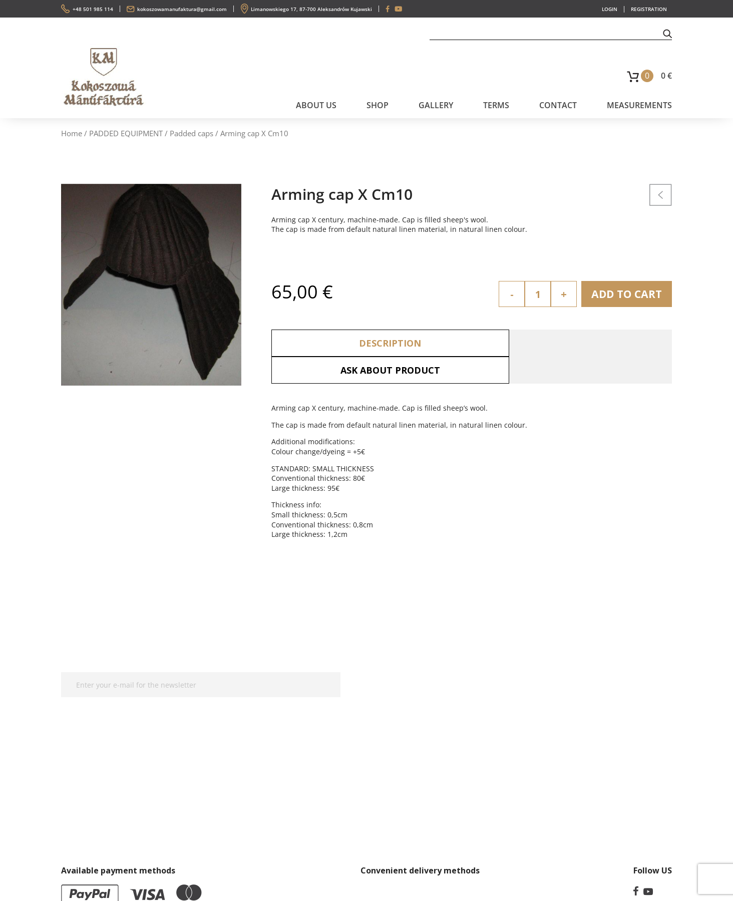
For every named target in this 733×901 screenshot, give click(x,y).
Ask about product (572, 343)
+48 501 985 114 (93, 9)
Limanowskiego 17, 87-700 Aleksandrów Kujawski (311, 9)
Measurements (639, 105)
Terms (496, 105)
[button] (667, 33)
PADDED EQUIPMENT (126, 133)
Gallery (436, 105)
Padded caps (191, 133)
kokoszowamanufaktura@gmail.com (182, 9)
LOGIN (609, 9)
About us (316, 105)
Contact (558, 105)
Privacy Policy (406, 679)
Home (71, 133)
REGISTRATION (649, 9)
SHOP (377, 105)
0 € (666, 75)
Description (371, 343)
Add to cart (625, 294)
